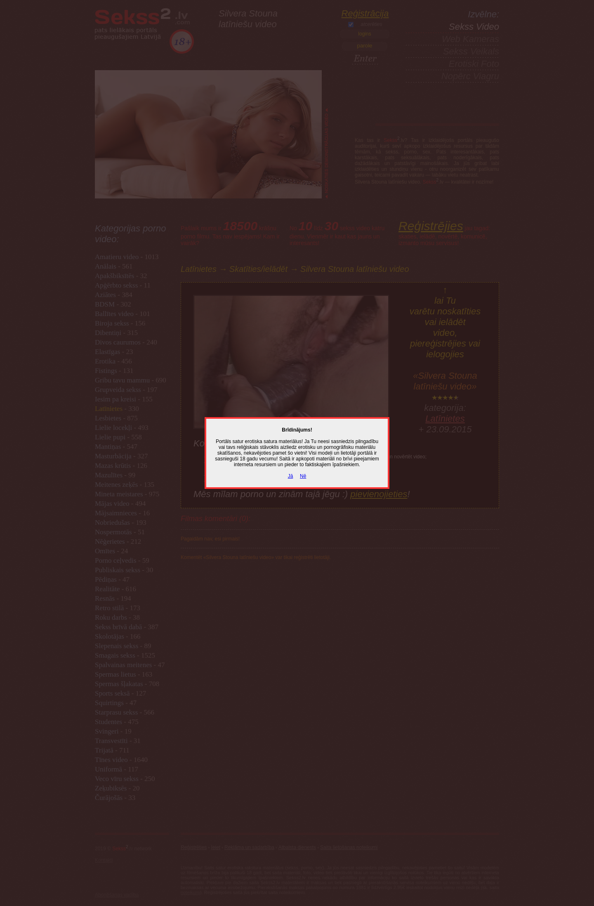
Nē (303, 476)
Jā (290, 476)
